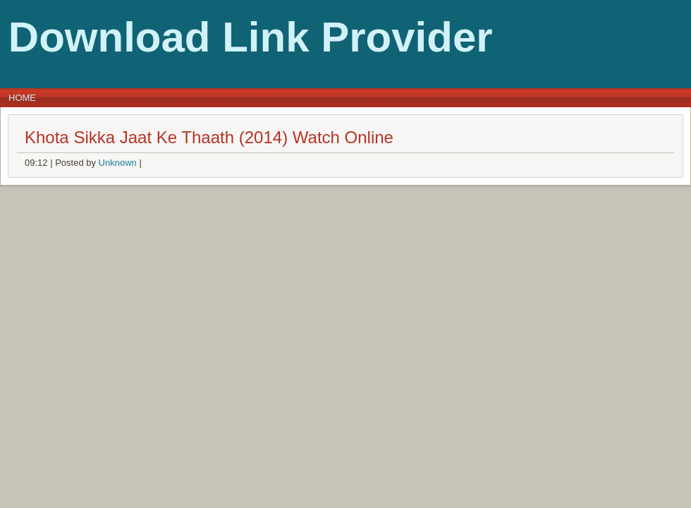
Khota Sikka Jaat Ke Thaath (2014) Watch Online (209, 137)
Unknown (118, 162)
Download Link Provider (250, 37)
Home (22, 97)
